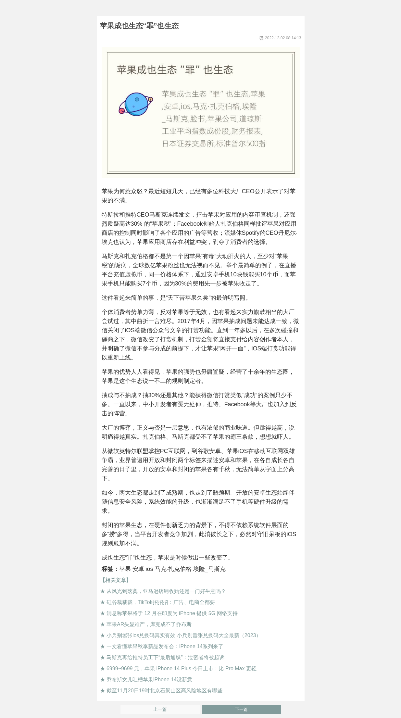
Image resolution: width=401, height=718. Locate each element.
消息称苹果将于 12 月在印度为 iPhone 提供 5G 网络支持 (172, 613)
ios (149, 569)
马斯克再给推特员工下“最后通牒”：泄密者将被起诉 (165, 657)
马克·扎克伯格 (173, 569)
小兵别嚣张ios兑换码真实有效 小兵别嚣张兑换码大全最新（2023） (184, 635)
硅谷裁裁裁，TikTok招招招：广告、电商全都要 (161, 602)
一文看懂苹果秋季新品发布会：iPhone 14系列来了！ (168, 646)
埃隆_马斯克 (209, 569)
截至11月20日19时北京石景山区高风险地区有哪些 (164, 690)
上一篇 (160, 709)
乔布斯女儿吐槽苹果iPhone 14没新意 (149, 679)
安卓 (138, 569)
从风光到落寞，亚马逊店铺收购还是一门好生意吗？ (166, 591)
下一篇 (241, 709)
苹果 (125, 569)
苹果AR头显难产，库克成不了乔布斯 (149, 624)
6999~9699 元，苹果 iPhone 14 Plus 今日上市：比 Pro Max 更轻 (182, 668)
